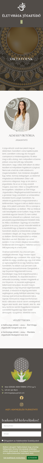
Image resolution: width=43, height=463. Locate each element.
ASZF (7, 410)
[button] (21, 22)
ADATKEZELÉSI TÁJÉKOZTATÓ (24, 410)
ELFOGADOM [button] (32, 458)
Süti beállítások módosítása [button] (14, 458)
